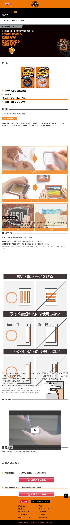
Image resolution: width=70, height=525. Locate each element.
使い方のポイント (24, 517)
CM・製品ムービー (24, 512)
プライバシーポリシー (46, 509)
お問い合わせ (43, 517)
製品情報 (21, 509)
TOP (3, 20)
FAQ (40, 506)
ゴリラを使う (22, 514)
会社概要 (42, 514)
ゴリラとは (21, 506)
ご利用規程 (42, 512)
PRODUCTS (10, 20)
